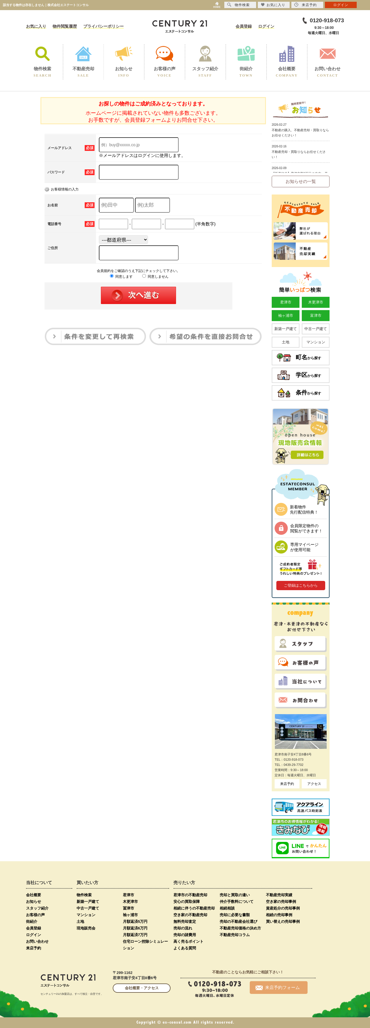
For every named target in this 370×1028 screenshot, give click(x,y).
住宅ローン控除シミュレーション (145, 944)
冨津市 (128, 908)
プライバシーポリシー (103, 26)
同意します (121, 277)
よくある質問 (184, 948)
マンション (315, 342)
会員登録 (244, 26)
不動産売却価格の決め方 (240, 928)
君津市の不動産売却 (190, 895)
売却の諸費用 (184, 935)
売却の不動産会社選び (238, 921)
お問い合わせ (37, 941)
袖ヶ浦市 (285, 315)
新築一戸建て (285, 329)
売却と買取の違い (235, 895)
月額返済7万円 (135, 935)
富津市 (315, 315)
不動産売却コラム (235, 935)
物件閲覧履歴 (65, 26)
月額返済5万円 (135, 921)
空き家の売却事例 (281, 901)
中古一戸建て (315, 329)
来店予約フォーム (278, 987)
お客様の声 (35, 915)
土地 (285, 342)
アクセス (314, 784)
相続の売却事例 (279, 915)
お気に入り (36, 26)
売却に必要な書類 (235, 915)
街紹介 (31, 921)
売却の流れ (182, 928)
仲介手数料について (237, 901)
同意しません (155, 277)
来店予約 (287, 784)
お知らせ (33, 901)
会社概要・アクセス (142, 988)
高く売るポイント (188, 941)
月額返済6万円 (135, 928)
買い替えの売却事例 (283, 921)
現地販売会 (86, 928)
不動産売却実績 (279, 895)
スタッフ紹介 (37, 908)
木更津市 (315, 302)
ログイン (266, 26)
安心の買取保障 (186, 901)
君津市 (285, 302)
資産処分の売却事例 (283, 908)
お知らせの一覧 (301, 181)
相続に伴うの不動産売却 (194, 908)
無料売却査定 (184, 921)
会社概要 (33, 895)
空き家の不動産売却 (190, 915)
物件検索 (84, 895)
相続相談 (227, 908)
